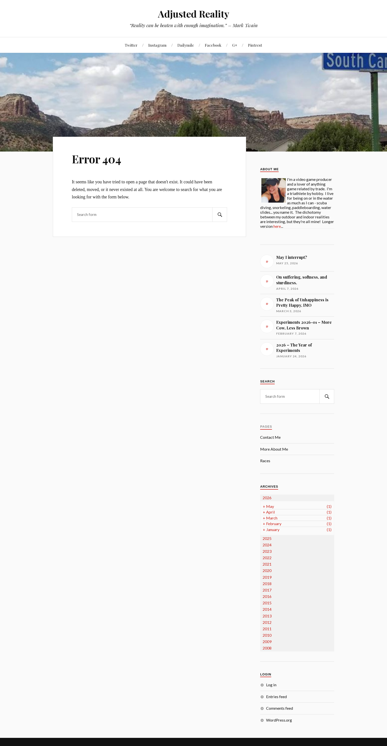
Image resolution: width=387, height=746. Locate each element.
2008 (267, 648)
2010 (267, 635)
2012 (267, 622)
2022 (267, 557)
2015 (267, 602)
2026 (267, 497)
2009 (267, 641)
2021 (267, 564)
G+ (234, 45)
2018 (267, 583)
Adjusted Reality (193, 13)
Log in (271, 684)
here (277, 226)
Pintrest (255, 45)
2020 (267, 570)
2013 (267, 615)
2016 (267, 596)
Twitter (131, 45)
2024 (267, 544)
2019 (267, 577)
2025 (267, 538)
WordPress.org (279, 720)
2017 (267, 590)
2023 (267, 551)
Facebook (213, 45)
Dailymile (185, 45)
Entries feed (276, 696)
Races (265, 460)
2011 (267, 628)
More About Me (274, 449)
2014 (267, 609)
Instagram (157, 45)
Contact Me (270, 437)
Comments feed (279, 708)
